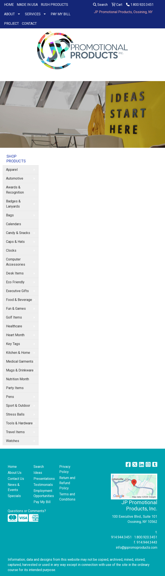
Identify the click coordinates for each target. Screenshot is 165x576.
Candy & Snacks (18, 233)
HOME (9, 5)
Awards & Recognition (15, 189)
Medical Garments (19, 361)
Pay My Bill (42, 502)
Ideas (38, 473)
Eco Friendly (15, 282)
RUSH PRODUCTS (54, 5)
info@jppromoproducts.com (136, 547)
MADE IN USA (27, 5)
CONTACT (29, 24)
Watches (12, 441)
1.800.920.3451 (140, 5)
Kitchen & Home (18, 353)
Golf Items (14, 317)
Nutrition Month (17, 379)
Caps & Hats (15, 242)
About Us (14, 473)
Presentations (44, 479)
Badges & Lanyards (13, 203)
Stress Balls (15, 414)
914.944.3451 (121, 537)
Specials (14, 496)
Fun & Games (16, 308)
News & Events (14, 487)
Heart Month (15, 335)
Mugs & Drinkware (20, 370)
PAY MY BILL (60, 14)
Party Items (15, 388)
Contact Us (16, 479)
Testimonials (43, 485)
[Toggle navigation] (6, 76)
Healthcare (14, 326)
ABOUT (9, 14)
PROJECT (11, 24)
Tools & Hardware (19, 423)
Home (12, 467)
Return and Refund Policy (67, 483)
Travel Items (15, 432)
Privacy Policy (64, 469)
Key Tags (13, 344)
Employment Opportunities (44, 493)
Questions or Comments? (27, 511)
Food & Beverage (19, 300)
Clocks (11, 250)
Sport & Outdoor (18, 406)
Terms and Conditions (67, 496)
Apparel (12, 170)
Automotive (14, 178)
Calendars (13, 224)
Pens (10, 397)
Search (100, 5)
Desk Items (15, 273)
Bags (10, 215)
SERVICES (33, 14)
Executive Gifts (17, 291)
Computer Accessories (15, 261)
